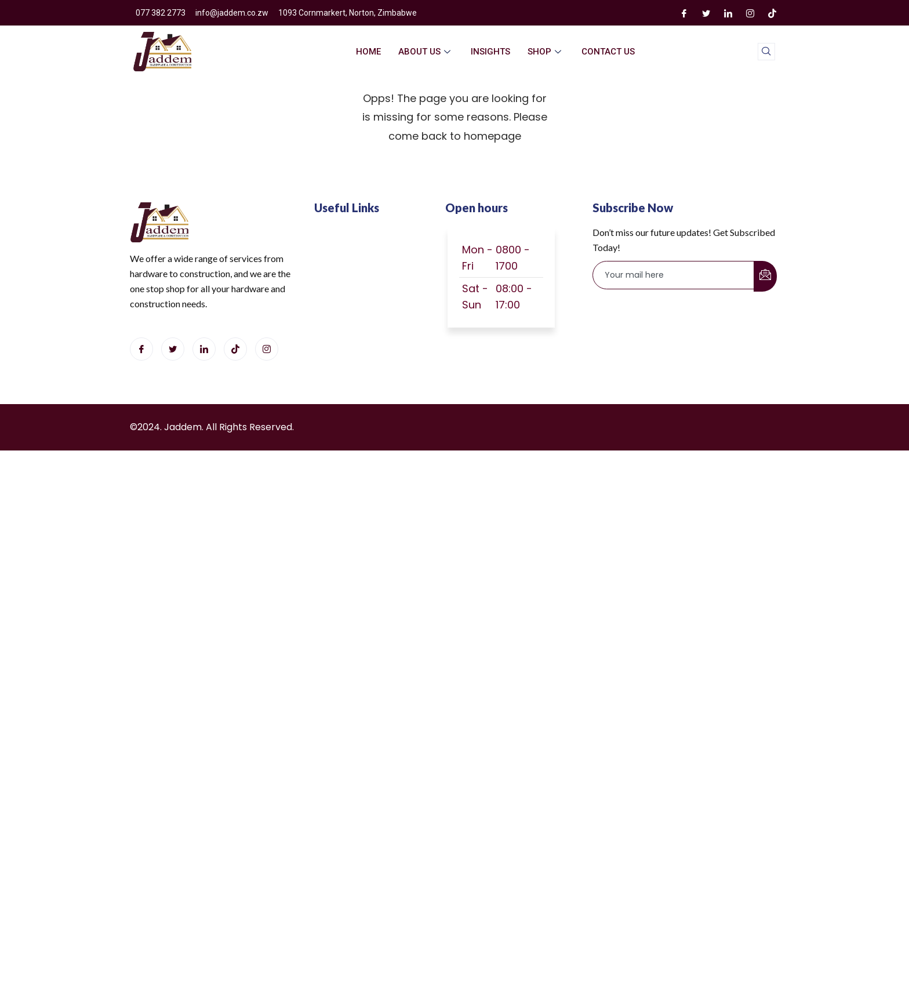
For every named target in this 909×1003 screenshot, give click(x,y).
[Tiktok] (235, 349)
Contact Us (608, 51)
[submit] (765, 276)
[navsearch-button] (766, 51)
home (368, 51)
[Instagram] (750, 13)
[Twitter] (706, 13)
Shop (546, 51)
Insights (490, 51)
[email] (673, 275)
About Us (425, 51)
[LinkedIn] (728, 13)
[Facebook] (684, 13)
